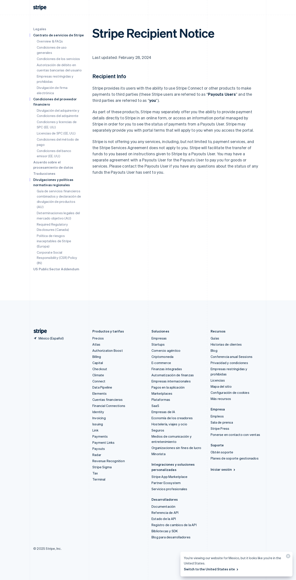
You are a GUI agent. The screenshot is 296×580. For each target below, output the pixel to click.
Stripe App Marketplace (169, 476)
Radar (96, 455)
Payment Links (103, 442)
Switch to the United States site (211, 569)
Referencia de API (165, 512)
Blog (214, 350)
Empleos (217, 416)
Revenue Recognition (108, 461)
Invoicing (99, 418)
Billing (96, 356)
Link (95, 430)
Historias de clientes (226, 344)
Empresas (159, 338)
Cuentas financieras (107, 399)
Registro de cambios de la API (174, 525)
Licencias (218, 380)
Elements (99, 393)
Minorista (159, 454)
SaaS (155, 405)
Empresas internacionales (171, 381)
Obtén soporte (222, 452)
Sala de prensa (222, 422)
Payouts (98, 448)
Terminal (99, 479)
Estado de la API (164, 518)
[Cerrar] (287, 557)
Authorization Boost (107, 350)
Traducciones (44, 173)
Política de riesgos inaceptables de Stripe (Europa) (54, 240)
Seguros (158, 430)
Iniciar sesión (223, 469)
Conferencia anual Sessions (231, 356)
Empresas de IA (163, 412)
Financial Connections (108, 405)
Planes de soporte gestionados (235, 458)
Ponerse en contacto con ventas (235, 434)
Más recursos (221, 398)
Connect (98, 381)
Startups (158, 344)
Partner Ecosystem (166, 483)
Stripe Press (220, 428)
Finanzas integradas (167, 369)
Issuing (97, 424)
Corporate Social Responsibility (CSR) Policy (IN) (57, 257)
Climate (98, 375)
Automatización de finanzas (173, 375)
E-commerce (161, 363)
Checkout (99, 369)
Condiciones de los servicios (58, 59)
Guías (215, 338)
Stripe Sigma (102, 467)
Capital (97, 363)
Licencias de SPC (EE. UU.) (56, 133)
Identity (98, 412)
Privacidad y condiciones (229, 363)
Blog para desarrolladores (171, 537)
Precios (98, 338)
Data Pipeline (102, 387)
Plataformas (161, 399)
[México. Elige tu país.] (48, 338)
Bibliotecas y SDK (165, 531)
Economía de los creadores (172, 418)
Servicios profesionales (169, 489)
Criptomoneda (162, 356)
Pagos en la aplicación (168, 387)
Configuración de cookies (230, 392)
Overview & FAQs (50, 41)
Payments (100, 436)
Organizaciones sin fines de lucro (176, 448)
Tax (95, 473)
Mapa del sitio (221, 386)
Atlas (96, 344)
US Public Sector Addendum (56, 269)
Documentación (164, 506)
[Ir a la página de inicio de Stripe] (38, 331)
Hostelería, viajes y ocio (169, 424)
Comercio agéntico (166, 350)
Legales (39, 29)
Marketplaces (162, 393)
